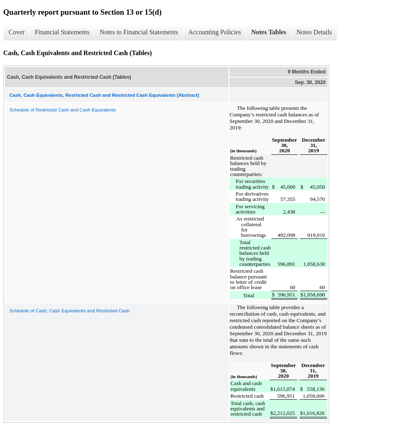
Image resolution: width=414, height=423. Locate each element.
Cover (17, 32)
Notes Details (314, 32)
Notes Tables (268, 32)
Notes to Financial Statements (139, 32)
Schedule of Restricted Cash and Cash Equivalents (62, 109)
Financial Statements (62, 32)
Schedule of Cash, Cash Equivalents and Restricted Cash (69, 310)
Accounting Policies (214, 32)
